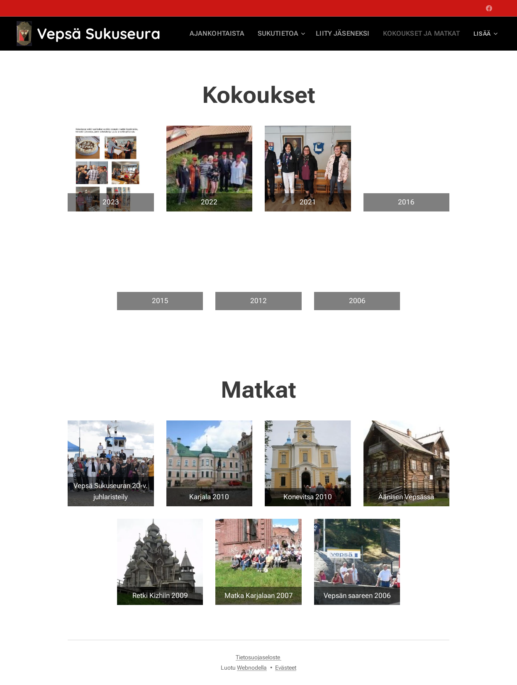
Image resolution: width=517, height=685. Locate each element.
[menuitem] (234, 33)
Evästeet (285, 667)
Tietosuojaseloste (258, 657)
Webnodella (252, 667)
